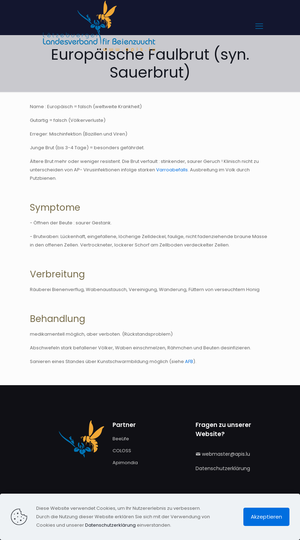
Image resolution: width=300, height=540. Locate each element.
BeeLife (121, 438)
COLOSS (122, 450)
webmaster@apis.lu (226, 453)
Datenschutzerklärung (223, 468)
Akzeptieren (266, 516)
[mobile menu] (259, 26)
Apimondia (125, 462)
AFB (189, 361)
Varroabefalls (172, 169)
